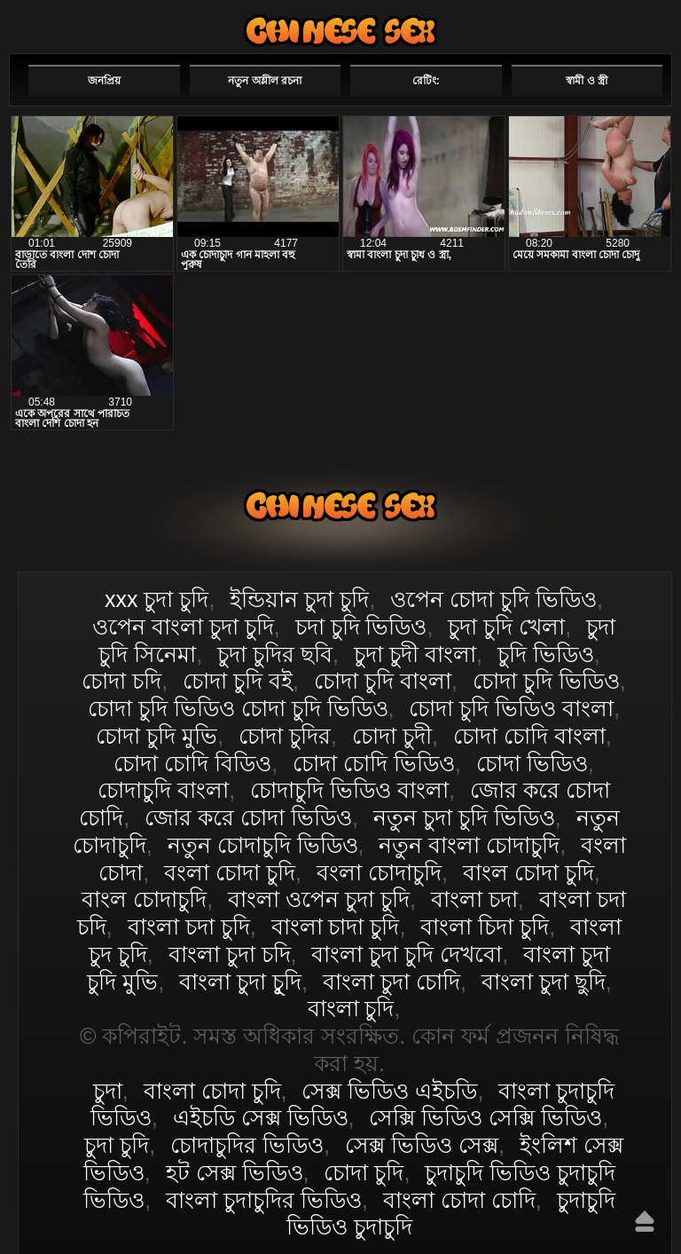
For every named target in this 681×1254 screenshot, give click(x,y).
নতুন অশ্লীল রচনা (264, 81)
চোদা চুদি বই (238, 680)
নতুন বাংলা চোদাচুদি (469, 844)
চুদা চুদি (116, 1144)
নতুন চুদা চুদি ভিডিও (464, 817)
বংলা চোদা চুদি (229, 872)
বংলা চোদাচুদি (379, 872)
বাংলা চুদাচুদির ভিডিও (264, 1199)
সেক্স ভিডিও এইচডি (389, 1090)
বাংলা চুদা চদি (229, 954)
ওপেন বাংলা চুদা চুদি (183, 626)
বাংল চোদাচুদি (144, 899)
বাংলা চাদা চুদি (335, 926)
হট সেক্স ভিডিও (234, 1172)
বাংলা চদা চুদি (189, 926)
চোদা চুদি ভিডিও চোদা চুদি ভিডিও (238, 708)
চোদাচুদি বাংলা (163, 789)
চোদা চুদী (392, 735)
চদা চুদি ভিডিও (361, 626)
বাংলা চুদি (351, 1008)
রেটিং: (426, 81)
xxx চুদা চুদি (156, 599)
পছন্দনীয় (621, 24)
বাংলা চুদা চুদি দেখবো (406, 954)
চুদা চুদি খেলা (506, 626)
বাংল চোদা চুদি (528, 872)
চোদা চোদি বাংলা (529, 735)
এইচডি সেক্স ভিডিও (260, 1117)
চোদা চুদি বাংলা (382, 680)
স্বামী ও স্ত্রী (586, 81)
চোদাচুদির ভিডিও (247, 1144)
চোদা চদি (121, 680)
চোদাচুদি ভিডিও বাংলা (349, 789)
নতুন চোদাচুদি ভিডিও (263, 844)
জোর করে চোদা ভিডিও (248, 817)
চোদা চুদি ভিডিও (546, 680)
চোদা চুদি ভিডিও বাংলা (511, 708)
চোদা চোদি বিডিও (192, 763)
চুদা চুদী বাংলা (415, 654)
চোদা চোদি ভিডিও (374, 763)
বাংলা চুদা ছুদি (543, 981)
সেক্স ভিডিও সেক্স (421, 1144)
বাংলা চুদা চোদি (391, 981)
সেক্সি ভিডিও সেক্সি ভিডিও (485, 1117)
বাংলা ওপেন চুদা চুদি (319, 899)
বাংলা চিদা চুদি (484, 926)
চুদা (107, 1090)
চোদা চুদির (285, 735)
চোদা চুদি (363, 1172)
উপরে (644, 1221)
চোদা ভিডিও (532, 763)
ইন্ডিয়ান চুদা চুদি (299, 599)
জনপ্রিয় (104, 81)
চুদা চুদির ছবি (275, 654)
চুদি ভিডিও (545, 654)
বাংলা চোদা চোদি (459, 1199)
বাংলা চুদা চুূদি (240, 981)
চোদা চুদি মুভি (156, 735)
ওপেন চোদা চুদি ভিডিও (493, 599)
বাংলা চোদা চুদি (340, 30)
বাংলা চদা (474, 899)
